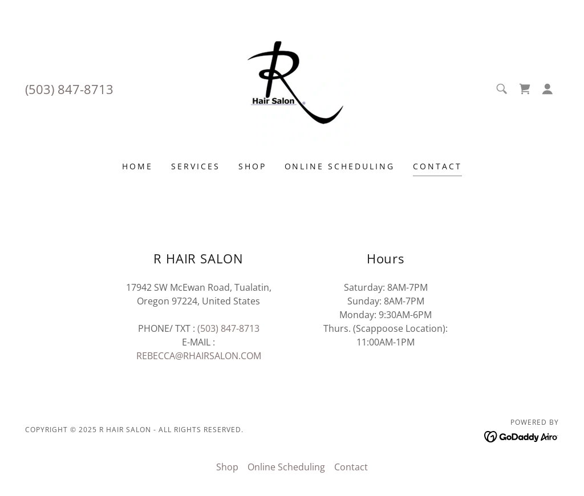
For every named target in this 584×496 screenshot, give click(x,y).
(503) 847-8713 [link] (69, 88)
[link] (292, 88)
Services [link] (195, 166)
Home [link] (137, 166)
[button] (547, 89)
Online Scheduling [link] (340, 166)
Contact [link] (437, 166)
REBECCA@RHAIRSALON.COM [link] (198, 355)
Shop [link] (252, 166)
